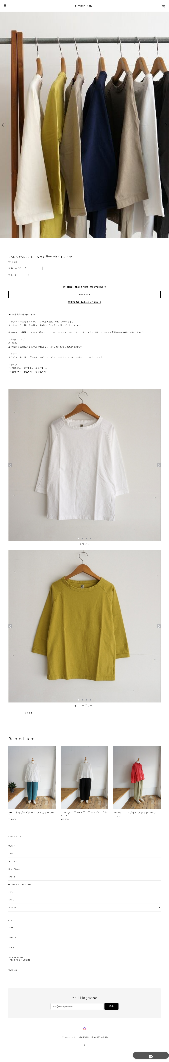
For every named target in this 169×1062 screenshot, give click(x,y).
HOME (11, 927)
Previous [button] (3, 125)
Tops (11, 853)
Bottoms (12, 861)
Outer (11, 846)
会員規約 (104, 1037)
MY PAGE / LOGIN (20, 960)
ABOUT (12, 937)
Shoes (11, 876)
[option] (84, 125)
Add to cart (84, 294)
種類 (10, 268)
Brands (12, 907)
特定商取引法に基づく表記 (89, 1037)
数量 (10, 275)
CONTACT (13, 970)
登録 (111, 1006)
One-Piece (14, 869)
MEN (11, 892)
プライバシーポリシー (69, 1037)
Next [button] (165, 125)
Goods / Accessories (19, 884)
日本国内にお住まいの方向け (84, 302)
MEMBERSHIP (15, 957)
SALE (11, 899)
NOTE (11, 947)
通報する (28, 713)
